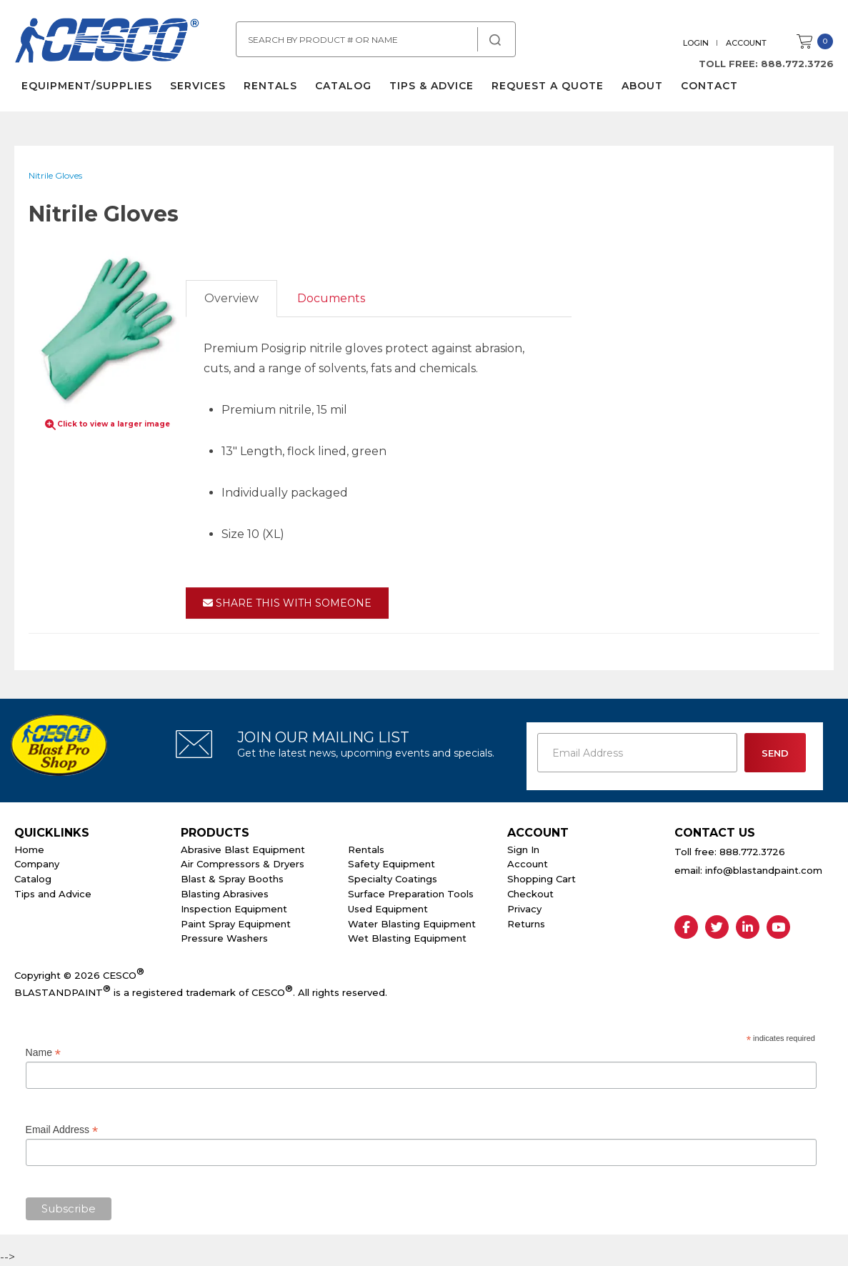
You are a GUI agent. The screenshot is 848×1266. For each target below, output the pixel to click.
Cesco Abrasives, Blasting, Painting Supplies (107, 42)
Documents (331, 298)
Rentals (270, 85)
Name (43, 1053)
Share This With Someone (287, 603)
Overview (231, 298)
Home (29, 849)
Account (746, 43)
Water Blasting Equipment (412, 923)
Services (198, 85)
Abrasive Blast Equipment (243, 849)
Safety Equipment (391, 863)
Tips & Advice (431, 85)
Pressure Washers (224, 938)
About (642, 85)
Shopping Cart (541, 878)
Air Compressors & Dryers (242, 863)
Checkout (530, 893)
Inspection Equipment (234, 908)
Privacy (524, 908)
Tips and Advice (52, 893)
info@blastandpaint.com (763, 870)
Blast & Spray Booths (232, 878)
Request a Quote (548, 85)
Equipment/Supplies (86, 85)
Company (36, 863)
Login (696, 43)
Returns (526, 923)
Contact (709, 85)
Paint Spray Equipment (236, 923)
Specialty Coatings (392, 878)
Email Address (62, 1130)
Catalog (343, 85)
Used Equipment (388, 908)
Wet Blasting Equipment (407, 938)
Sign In (523, 849)
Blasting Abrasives (225, 893)
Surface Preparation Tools (411, 893)
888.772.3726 (797, 63)
